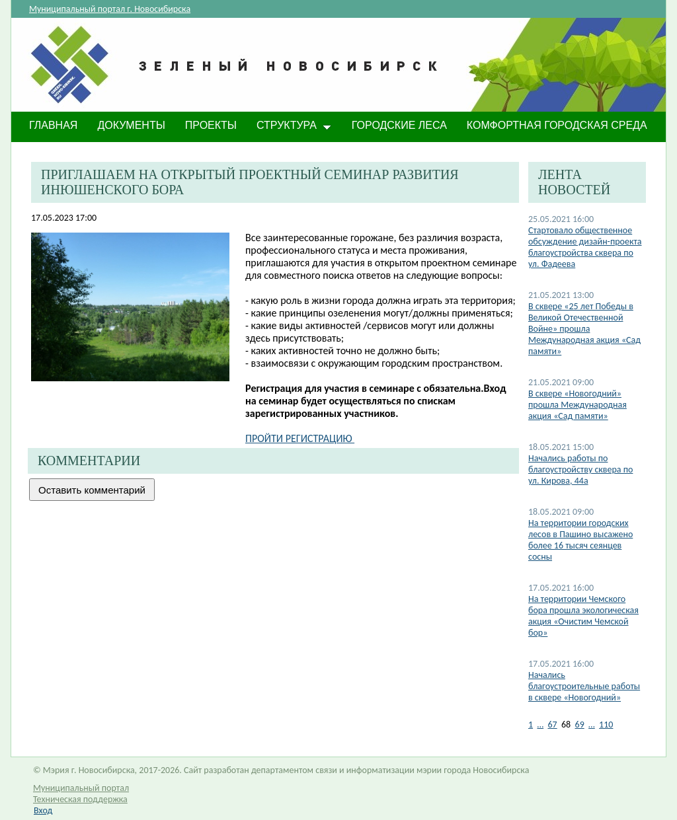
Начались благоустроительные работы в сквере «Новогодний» (584, 686)
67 (552, 724)
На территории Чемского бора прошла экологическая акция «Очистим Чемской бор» (583, 615)
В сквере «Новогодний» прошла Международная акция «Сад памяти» (577, 405)
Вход (43, 810)
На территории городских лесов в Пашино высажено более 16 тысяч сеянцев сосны (580, 539)
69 (579, 724)
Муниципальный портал (81, 788)
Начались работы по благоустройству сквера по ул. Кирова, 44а (580, 469)
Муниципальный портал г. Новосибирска (109, 9)
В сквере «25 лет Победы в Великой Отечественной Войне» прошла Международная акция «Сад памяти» (584, 329)
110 (606, 724)
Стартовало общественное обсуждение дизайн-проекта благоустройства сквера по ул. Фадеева (585, 247)
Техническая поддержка (80, 799)
